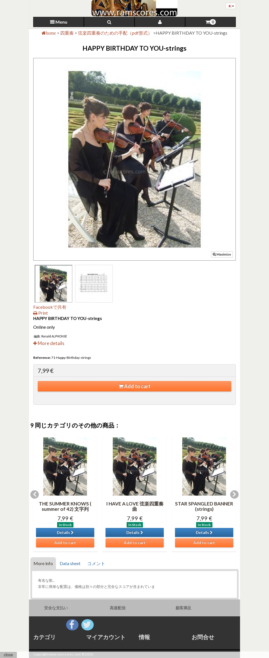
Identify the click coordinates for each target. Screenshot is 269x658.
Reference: (42, 357)
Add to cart (134, 386)
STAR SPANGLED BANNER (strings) (204, 506)
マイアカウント (105, 637)
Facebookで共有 (49, 307)
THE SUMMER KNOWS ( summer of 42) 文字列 (65, 506)
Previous (34, 494)
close (8, 655)
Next (234, 494)
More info (43, 563)
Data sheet (70, 563)
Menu (58, 21)
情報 (144, 637)
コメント (96, 563)
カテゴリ (44, 637)
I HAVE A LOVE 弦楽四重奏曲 (134, 506)
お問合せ (203, 637)
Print (40, 312)
